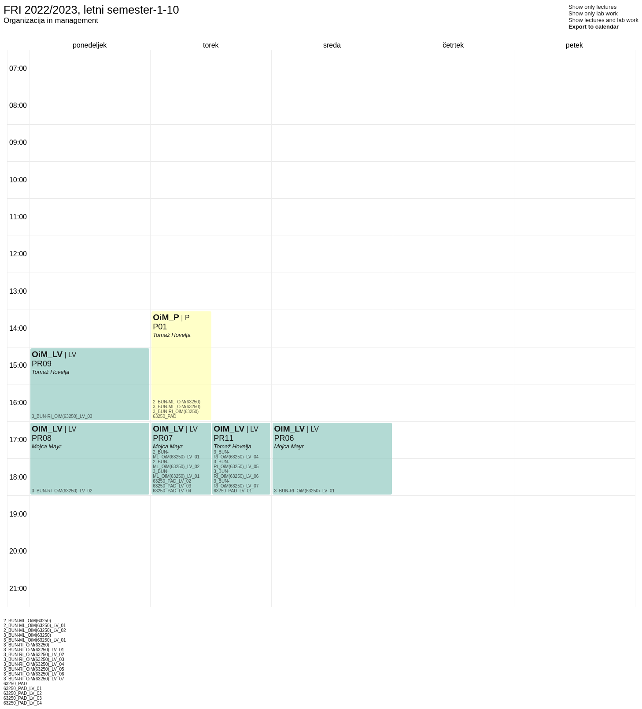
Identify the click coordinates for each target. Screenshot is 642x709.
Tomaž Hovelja (51, 372)
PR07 (163, 438)
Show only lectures (592, 7)
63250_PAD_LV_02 (172, 481)
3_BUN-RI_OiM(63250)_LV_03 (62, 416)
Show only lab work (593, 13)
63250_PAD (164, 416)
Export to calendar (593, 26)
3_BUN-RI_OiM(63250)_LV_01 (304, 490)
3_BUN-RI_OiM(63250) (176, 411)
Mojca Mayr (46, 446)
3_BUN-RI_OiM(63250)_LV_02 (62, 490)
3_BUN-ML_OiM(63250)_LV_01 (176, 474)
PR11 (223, 438)
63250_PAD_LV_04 (172, 490)
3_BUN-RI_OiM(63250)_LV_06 (236, 474)
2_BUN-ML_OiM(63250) (176, 401)
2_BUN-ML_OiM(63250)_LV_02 (176, 464)
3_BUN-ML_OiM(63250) (176, 406)
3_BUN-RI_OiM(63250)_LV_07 (236, 483)
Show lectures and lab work (603, 20)
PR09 (42, 363)
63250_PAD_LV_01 (233, 490)
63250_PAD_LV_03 (172, 486)
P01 (160, 326)
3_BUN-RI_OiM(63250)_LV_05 (236, 464)
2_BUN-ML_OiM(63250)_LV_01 (176, 454)
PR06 (284, 438)
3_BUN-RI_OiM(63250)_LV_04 (236, 454)
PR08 (42, 438)
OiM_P (166, 317)
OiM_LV (47, 354)
